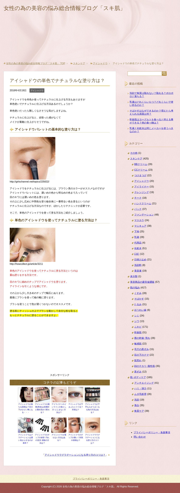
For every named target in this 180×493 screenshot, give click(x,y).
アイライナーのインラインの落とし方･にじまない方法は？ (59, 408)
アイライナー (141, 186)
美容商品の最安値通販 (142, 282)
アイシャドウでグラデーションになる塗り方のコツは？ (92, 439)
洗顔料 (138, 265)
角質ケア (139, 411)
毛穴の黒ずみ (141, 349)
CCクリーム (140, 170)
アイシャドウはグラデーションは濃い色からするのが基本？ (25, 439)
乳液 (136, 237)
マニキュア (140, 226)
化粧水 (138, 248)
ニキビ (138, 327)
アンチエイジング (144, 383)
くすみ (138, 293)
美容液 (138, 270)
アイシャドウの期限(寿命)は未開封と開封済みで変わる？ (42, 408)
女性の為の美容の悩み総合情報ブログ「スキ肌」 (64, 8)
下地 (136, 231)
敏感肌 (138, 343)
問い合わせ (140, 437)
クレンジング (141, 192)
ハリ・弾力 (140, 388)
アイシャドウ (37, 90)
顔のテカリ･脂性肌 (144, 366)
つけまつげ (140, 175)
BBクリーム (140, 164)
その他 (133, 153)
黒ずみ (138, 371)
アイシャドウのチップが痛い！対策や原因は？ (75, 437)
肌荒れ (138, 360)
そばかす (139, 298)
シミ (136, 315)
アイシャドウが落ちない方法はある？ (59, 437)
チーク (138, 198)
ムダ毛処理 (140, 394)
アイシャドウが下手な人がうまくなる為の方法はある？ (92, 408)
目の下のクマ (141, 355)
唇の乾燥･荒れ (142, 338)
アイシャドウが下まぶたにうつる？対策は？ (75, 407)
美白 (136, 405)
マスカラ (139, 220)
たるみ (138, 304)
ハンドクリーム (142, 203)
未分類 (133, 276)
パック (138, 209)
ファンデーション (144, 214)
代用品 (138, 242)
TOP (35, 63)
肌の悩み (135, 287)
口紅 (136, 254)
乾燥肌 (138, 332)
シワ (136, 321)
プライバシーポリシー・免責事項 (152, 432)
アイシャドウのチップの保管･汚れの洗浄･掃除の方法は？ (42, 439)
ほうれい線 (140, 310)
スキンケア (136, 158)
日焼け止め (140, 259)
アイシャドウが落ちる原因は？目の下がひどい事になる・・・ (25, 408)
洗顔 (136, 399)
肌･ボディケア (138, 377)
